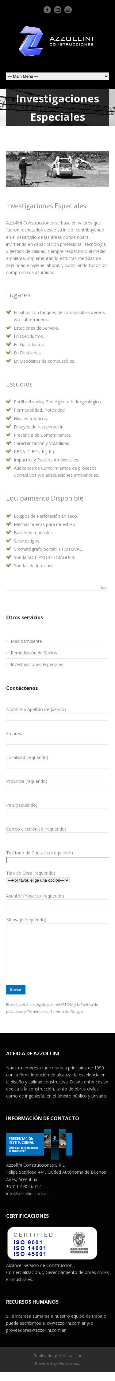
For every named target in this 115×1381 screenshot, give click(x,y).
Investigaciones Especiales (37, 664)
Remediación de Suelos (34, 653)
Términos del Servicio (45, 1020)
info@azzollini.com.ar (27, 1202)
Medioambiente (26, 641)
